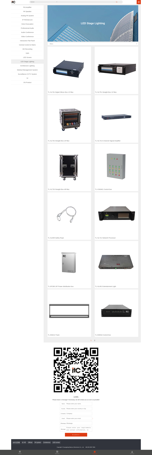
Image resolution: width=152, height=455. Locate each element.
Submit (76, 377)
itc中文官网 (16, 385)
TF (27, 78)
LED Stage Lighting (27, 61)
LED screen (56, 385)
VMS (27, 53)
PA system (38, 385)
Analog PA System (27, 15)
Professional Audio (27, 28)
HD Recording (27, 49)
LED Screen (27, 57)
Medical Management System (27, 70)
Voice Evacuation (27, 24)
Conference (46, 385)
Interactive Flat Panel (27, 41)
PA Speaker (27, 11)
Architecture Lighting (27, 66)
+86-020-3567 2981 (90, 389)
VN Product (27, 82)
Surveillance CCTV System (27, 74)
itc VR (24, 385)
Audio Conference (27, 32)
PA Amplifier (27, 7)
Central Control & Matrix (27, 45)
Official (30, 385)
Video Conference (27, 36)
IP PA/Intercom (27, 20)
